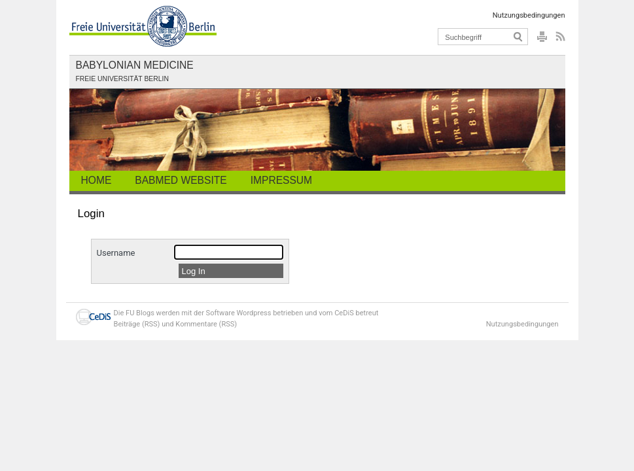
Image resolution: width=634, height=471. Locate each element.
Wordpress (253, 313)
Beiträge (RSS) (137, 324)
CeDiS (344, 313)
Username (116, 253)
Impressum (281, 180)
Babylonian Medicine (135, 65)
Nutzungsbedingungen (529, 15)
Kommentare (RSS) (206, 324)
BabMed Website (180, 180)
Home (96, 180)
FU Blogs (140, 313)
